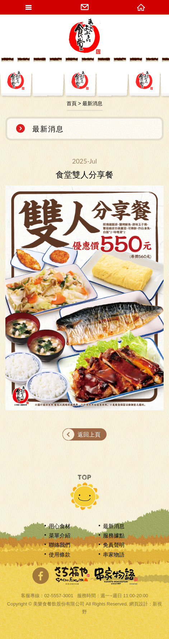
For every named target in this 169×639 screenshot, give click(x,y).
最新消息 (114, 526)
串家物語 (114, 554)
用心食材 (59, 526)
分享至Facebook (41, 576)
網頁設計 (138, 604)
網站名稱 (84, 36)
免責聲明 (114, 545)
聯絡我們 (59, 545)
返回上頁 (89, 435)
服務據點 (114, 535)
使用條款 (59, 554)
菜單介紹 (59, 535)
